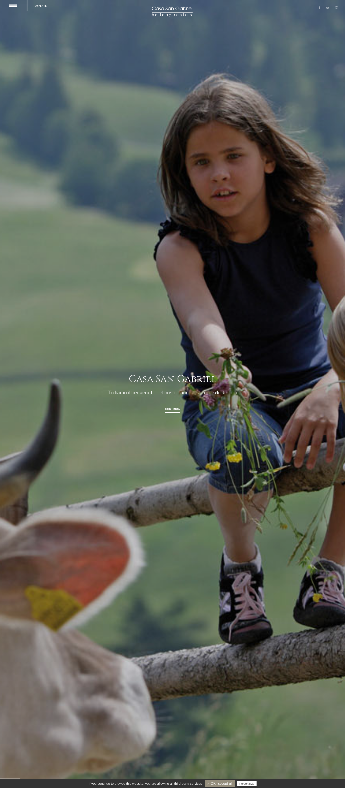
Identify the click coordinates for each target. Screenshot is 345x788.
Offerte (41, 5)
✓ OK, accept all (220, 783)
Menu (13, 5)
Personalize (246, 783)
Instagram (336, 7)
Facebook (319, 7)
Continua (172, 409)
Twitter (327, 8)
